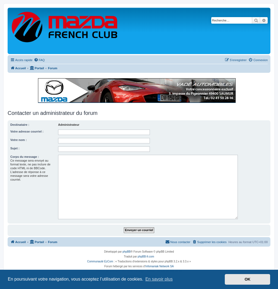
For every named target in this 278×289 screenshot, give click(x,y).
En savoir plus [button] (159, 279)
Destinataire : (19, 124)
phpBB (126, 251)
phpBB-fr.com (146, 256)
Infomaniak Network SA (159, 266)
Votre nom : (18, 140)
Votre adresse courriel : (26, 131)
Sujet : (15, 148)
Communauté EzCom (100, 261)
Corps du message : (24, 156)
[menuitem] (39, 60)
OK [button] (248, 279)
